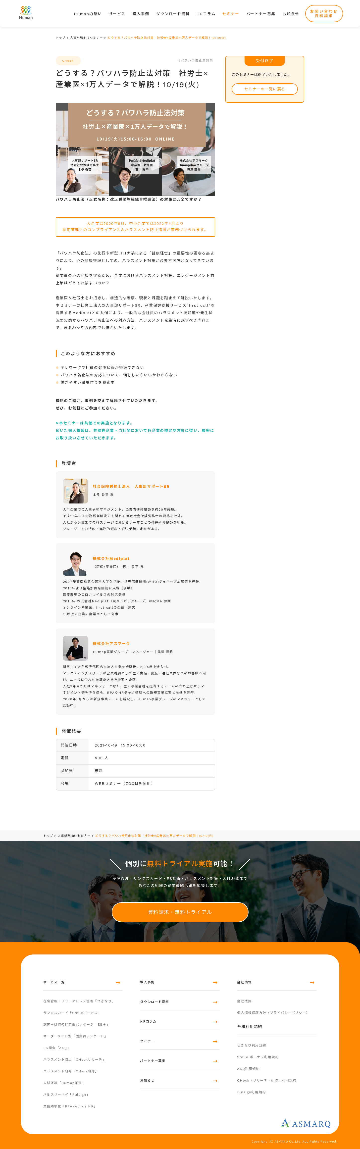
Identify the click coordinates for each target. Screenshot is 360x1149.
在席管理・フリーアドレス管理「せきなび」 (79, 1001)
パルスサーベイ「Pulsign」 (66, 1095)
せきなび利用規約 (251, 1045)
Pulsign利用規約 (251, 1092)
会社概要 (244, 1001)
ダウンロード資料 (173, 14)
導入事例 (141, 14)
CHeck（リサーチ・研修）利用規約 (266, 1080)
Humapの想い (88, 14)
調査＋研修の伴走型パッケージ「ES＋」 (76, 1024)
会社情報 (244, 982)
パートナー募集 (261, 14)
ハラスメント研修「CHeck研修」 (71, 1071)
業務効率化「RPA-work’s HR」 (70, 1106)
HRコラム (206, 14)
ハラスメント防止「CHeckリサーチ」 (74, 1059)
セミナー (230, 14)
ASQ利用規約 (248, 1069)
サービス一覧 (54, 982)
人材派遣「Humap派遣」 (64, 1083)
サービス (117, 14)
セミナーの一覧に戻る (264, 89)
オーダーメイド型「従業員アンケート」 (75, 1036)
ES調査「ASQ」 (57, 1048)
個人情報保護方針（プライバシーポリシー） (273, 1013)
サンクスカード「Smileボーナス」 (72, 1013)
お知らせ (290, 14)
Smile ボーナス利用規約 (258, 1057)
